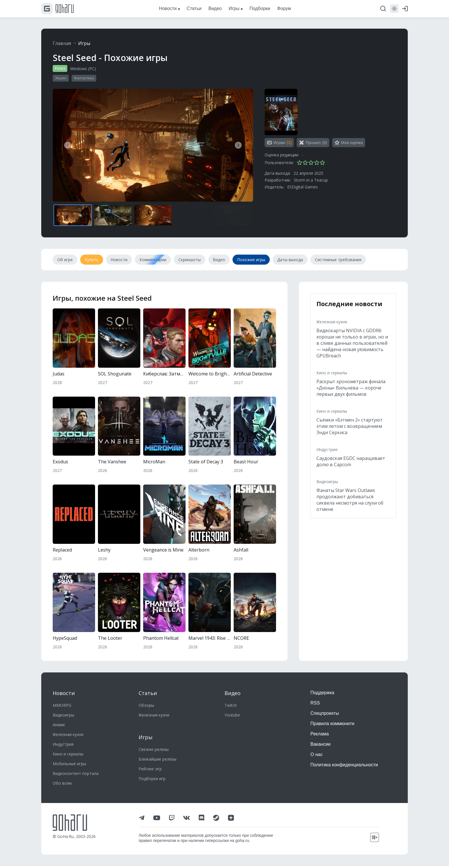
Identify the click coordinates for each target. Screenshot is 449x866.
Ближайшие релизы (157, 759)
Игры (84, 43)
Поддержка (322, 692)
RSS (315, 702)
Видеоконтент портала (76, 773)
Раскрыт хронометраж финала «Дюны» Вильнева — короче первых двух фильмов (350, 387)
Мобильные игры (69, 763)
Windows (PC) (83, 68)
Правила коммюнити (332, 723)
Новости (64, 693)
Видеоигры (327, 481)
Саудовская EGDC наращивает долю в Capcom (350, 461)
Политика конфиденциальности (344, 764)
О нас (316, 754)
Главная (62, 43)
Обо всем (62, 783)
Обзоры (146, 705)
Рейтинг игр (150, 768)
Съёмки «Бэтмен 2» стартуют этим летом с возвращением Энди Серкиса (349, 426)
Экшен (60, 78)
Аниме (59, 724)
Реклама (319, 733)
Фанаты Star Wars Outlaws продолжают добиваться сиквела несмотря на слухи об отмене (349, 499)
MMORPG (62, 705)
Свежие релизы (154, 749)
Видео (232, 693)
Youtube (232, 715)
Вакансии (320, 744)
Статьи (148, 693)
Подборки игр (152, 778)
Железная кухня (331, 321)
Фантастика (84, 78)
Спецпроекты (324, 713)
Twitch (230, 705)
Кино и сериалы (331, 372)
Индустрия (326, 449)
